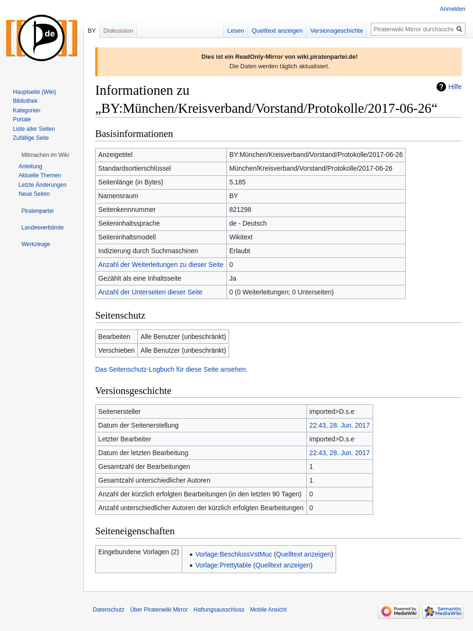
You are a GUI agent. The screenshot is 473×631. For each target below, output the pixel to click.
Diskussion (118, 30)
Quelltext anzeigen (303, 554)
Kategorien (26, 110)
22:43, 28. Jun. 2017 (339, 425)
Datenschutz (109, 609)
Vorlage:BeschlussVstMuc (234, 554)
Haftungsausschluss (219, 609)
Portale (22, 119)
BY (92, 30)
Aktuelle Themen (39, 175)
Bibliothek (25, 101)
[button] (45, 155)
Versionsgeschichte (336, 30)
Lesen (235, 30)
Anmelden (452, 9)
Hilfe (455, 87)
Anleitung (30, 166)
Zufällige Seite (31, 138)
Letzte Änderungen (42, 185)
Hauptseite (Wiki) (34, 92)
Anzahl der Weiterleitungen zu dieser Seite (160, 264)
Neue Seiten (34, 194)
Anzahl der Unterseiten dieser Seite (150, 292)
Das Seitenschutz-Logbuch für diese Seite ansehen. (171, 369)
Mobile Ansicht (268, 609)
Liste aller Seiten (34, 129)
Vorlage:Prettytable (223, 565)
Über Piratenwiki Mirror (159, 609)
